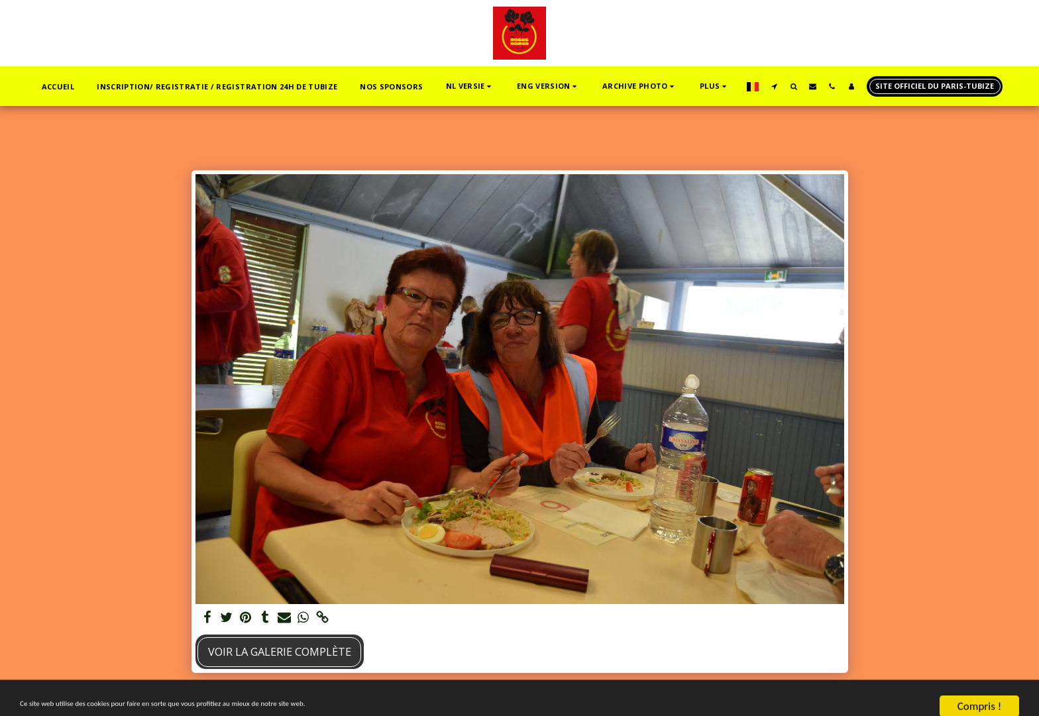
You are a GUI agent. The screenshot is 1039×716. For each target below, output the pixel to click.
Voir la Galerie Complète (279, 651)
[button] (470, 86)
